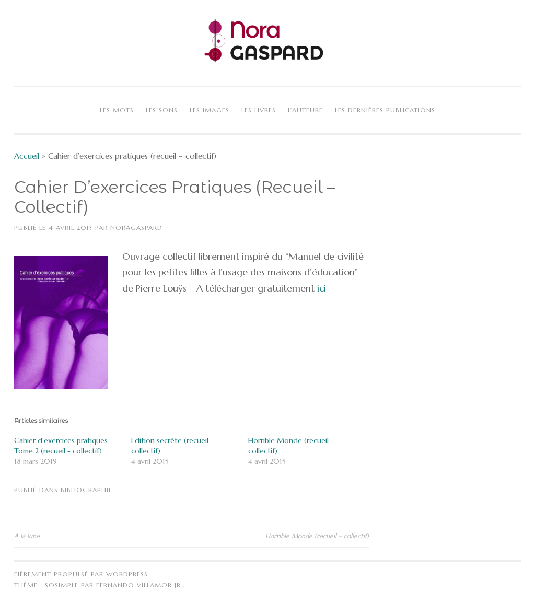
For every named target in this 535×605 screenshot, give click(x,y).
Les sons (162, 110)
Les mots (117, 110)
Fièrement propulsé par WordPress (81, 574)
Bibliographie (86, 490)
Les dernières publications (385, 110)
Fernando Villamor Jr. (139, 585)
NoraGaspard (136, 227)
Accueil (26, 156)
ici (320, 288)
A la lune (27, 536)
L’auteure (305, 110)
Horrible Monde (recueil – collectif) (317, 536)
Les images (209, 110)
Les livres (258, 110)
